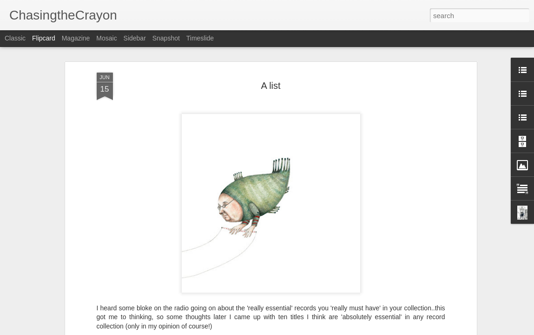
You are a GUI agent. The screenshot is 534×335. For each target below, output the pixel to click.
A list (270, 85)
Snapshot (166, 38)
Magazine (76, 38)
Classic (15, 38)
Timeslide (200, 38)
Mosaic (106, 38)
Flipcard (43, 38)
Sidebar (135, 38)
